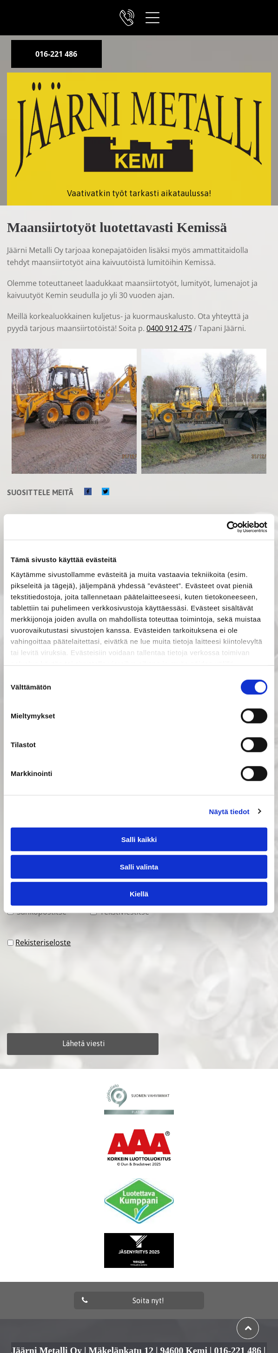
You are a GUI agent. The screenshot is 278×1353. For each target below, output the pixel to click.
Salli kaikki (139, 839)
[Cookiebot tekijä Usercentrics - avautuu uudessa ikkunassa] (226, 527)
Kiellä (139, 894)
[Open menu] (152, 18)
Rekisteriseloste (43, 942)
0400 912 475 (169, 328)
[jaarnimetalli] (74, 411)
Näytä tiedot (229, 811)
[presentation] (45, 989)
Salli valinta (139, 866)
